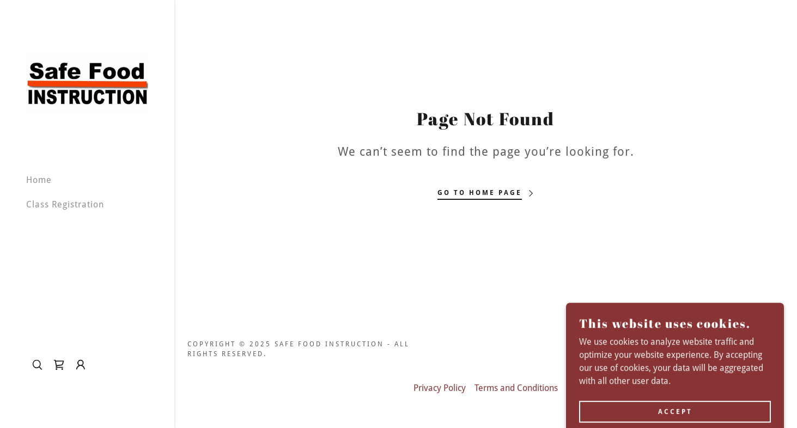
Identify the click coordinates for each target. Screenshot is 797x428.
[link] (87, 82)
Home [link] (39, 180)
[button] (81, 365)
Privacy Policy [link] (439, 388)
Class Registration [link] (65, 204)
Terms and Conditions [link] (516, 388)
